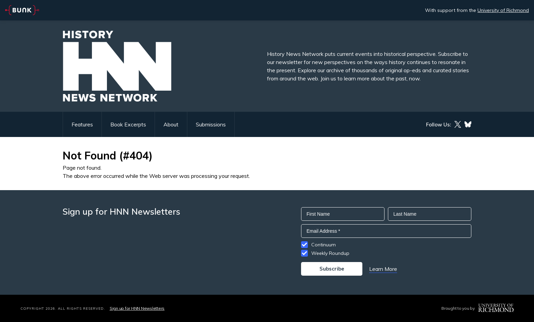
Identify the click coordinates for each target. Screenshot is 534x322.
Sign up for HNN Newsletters (137, 308)
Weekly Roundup (330, 253)
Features (82, 124)
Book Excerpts (128, 124)
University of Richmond (503, 10)
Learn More (383, 268)
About (170, 124)
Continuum (323, 245)
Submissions (211, 124)
